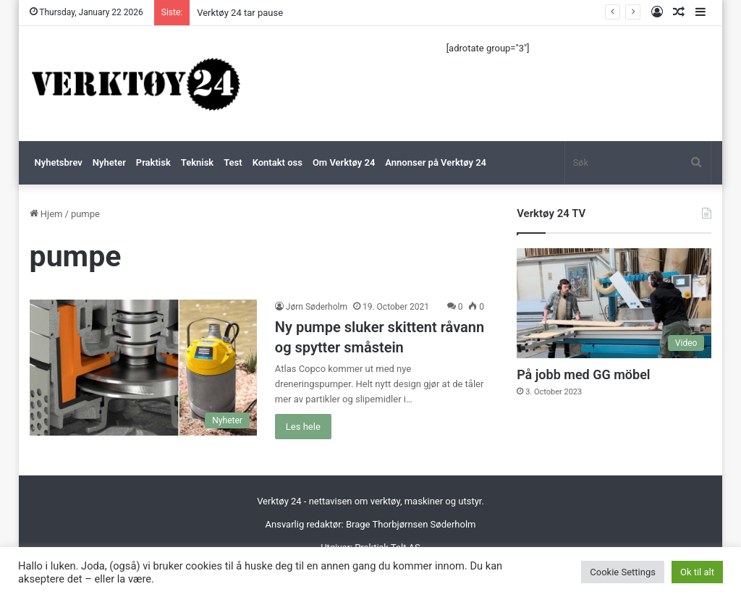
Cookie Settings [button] (623, 572)
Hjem (46, 213)
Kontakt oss (277, 162)
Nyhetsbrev (58, 162)
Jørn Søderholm (316, 307)
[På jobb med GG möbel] (614, 303)
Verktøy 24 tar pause (240, 12)
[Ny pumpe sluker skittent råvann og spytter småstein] (143, 368)
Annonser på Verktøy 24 (435, 162)
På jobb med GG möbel (583, 374)
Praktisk (153, 162)
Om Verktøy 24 (344, 162)
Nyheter (109, 162)
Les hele (303, 426)
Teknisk (197, 162)
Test (233, 162)
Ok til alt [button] (697, 572)
